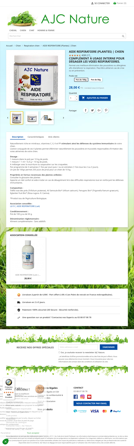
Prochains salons (13, 405)
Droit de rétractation (46, 401)
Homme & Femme (45, 30)
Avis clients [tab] (53, 136)
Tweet (92, 110)
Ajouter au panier (95, 98)
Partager (85, 110)
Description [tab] (17, 136)
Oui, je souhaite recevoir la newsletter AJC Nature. (83, 352)
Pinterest (106, 110)
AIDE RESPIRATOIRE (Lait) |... (27, 275)
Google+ (99, 110)
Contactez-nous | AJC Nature (19, 425)
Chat (31, 30)
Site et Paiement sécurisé (17, 398)
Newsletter (11, 419)
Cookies (41, 404)
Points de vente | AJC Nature (18, 429)
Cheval (13, 30)
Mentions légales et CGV (48, 391)
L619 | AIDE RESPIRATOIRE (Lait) (25, 206)
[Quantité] (72, 98)
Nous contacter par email (91, 403)
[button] (5, 441)
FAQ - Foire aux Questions (17, 412)
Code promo (11, 415)
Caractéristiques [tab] (36, 136)
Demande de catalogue (16, 422)
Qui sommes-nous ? (14, 395)
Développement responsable (18, 408)
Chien (23, 30)
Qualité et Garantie (14, 402)
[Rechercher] (67, 36)
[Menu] (13, 379)
